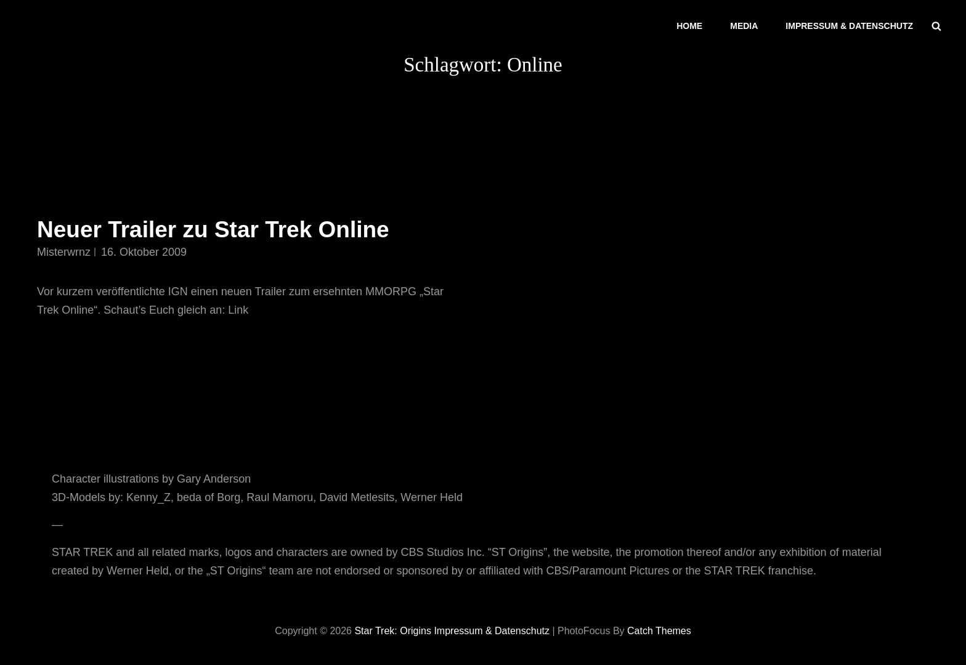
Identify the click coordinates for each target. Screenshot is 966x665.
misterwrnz (64, 252)
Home (689, 26)
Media (744, 26)
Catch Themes (659, 631)
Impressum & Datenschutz (849, 26)
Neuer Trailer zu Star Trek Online (213, 229)
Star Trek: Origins (392, 631)
